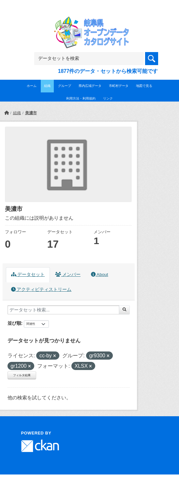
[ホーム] (6, 113)
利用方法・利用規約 (81, 98)
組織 (47, 86)
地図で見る (144, 86)
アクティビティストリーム (41, 289)
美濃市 (31, 113)
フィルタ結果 (22, 375)
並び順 (14, 323)
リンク (108, 98)
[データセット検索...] (63, 309)
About (99, 274)
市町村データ (118, 86)
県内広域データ (90, 86)
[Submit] (124, 309)
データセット (28, 274)
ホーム (32, 86)
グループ (64, 86)
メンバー (68, 274)
